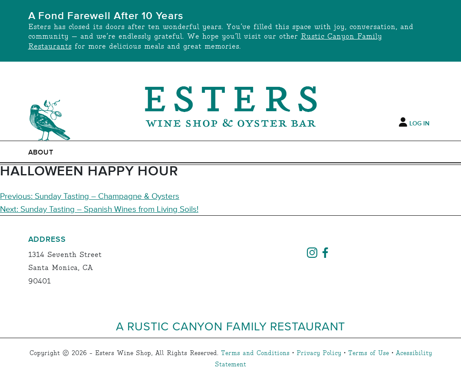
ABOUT (41, 152)
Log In (419, 124)
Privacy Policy (318, 353)
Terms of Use (368, 353)
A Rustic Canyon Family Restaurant (231, 326)
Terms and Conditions (255, 353)
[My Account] (403, 122)
